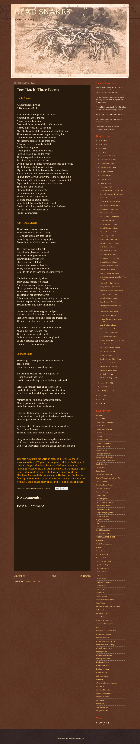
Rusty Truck (100, 603)
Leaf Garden (100, 527)
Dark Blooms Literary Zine (105, 461)
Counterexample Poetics (104, 457)
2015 (101, 145)
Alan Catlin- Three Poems (109, 258)
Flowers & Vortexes (103, 488)
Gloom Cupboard (102, 499)
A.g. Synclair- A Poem (108, 325)
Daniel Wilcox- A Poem (108, 366)
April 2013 (105, 187)
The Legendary (101, 652)
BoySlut (99, 436)
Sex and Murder (101, 613)
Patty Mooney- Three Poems (110, 287)
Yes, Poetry (100, 686)
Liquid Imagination (103, 530)
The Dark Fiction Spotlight (105, 645)
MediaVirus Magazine (104, 544)
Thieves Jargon (101, 672)
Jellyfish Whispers (102, 520)
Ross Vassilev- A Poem (108, 224)
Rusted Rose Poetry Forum (105, 599)
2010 (101, 404)
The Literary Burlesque (104, 655)
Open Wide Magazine (103, 565)
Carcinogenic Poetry (103, 447)
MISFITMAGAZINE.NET (105, 537)
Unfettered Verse (102, 676)
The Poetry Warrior (103, 662)
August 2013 (105, 171)
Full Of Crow (100, 495)
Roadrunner (100, 593)
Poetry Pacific (101, 579)
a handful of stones (102, 697)
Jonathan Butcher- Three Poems (111, 190)
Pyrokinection (101, 586)
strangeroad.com (102, 711)
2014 (101, 149)
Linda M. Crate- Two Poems (110, 202)
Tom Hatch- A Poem (107, 270)
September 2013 (107, 168)
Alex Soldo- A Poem (107, 344)
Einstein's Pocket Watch (104, 485)
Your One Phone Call (103, 690)
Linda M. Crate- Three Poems (110, 359)
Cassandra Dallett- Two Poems (111, 363)
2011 (101, 400)
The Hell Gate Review (104, 648)
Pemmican (99, 575)
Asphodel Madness (102, 419)
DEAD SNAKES (42, 11)
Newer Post (19, 575)
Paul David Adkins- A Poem (110, 348)
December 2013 (106, 156)
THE (97, 627)
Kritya (98, 523)
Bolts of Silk (100, 433)
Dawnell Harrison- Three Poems (111, 194)
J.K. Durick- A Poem (107, 247)
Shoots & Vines (101, 617)
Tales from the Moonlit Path (106, 631)
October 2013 (106, 164)
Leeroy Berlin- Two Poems (109, 273)
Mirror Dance (101, 551)
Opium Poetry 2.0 (102, 568)
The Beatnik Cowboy (103, 634)
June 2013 (104, 179)
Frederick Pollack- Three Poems (111, 291)
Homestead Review (103, 506)
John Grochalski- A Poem (109, 294)
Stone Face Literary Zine (104, 624)
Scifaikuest (100, 610)
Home (53, 575)
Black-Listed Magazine (104, 429)
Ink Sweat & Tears (102, 516)
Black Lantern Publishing (105, 422)
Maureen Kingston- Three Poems (112, 340)
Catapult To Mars (102, 450)
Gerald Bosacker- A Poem (109, 232)
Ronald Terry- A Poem (108, 315)
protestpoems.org (102, 707)
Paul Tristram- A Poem (108, 251)
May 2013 (104, 183)
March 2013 (105, 383)
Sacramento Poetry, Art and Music (108, 606)
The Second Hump (102, 669)
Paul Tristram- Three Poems (110, 205)
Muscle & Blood (102, 554)
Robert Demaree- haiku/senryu (111, 198)
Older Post (85, 575)
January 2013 (106, 391)
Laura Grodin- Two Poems (109, 239)
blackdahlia (100, 704)
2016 (101, 141)
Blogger (81, 739)
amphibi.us (100, 700)
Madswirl (99, 540)
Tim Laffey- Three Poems (109, 283)
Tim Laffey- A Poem (107, 213)
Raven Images (101, 589)
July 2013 (104, 175)
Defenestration (101, 468)
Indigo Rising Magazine (104, 513)
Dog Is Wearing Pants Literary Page (108, 478)
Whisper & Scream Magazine (106, 683)
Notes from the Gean (103, 561)
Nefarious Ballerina (103, 558)
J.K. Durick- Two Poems (109, 332)
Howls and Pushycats (103, 509)
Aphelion (99, 415)
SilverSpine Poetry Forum (105, 620)
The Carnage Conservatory (105, 641)
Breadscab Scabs (102, 440)
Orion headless (101, 572)
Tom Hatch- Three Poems (109, 312)
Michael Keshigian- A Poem (110, 378)
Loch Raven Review (103, 534)
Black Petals (100, 426)
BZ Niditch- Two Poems (109, 254)
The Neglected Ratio (103, 659)
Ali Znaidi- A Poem (107, 221)
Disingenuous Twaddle (104, 474)
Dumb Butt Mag (101, 481)
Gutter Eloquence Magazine (106, 502)
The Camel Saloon (102, 638)
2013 (101, 152)
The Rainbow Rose (103, 665)
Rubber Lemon (101, 596)
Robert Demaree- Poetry (109, 355)
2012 (101, 396)
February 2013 (106, 387)
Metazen (99, 547)
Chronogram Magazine (104, 454)
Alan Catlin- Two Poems (109, 209)
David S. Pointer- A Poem (109, 243)
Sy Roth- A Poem (106, 374)
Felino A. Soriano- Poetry (109, 266)
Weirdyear (99, 679)
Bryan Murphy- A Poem (108, 262)
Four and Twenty (102, 492)
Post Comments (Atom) (32, 581)
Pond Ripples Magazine (104, 582)
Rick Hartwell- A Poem (108, 336)
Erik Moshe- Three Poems (109, 217)
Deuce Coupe (101, 471)
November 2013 (107, 160)
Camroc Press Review (104, 443)
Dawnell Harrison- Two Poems (111, 329)
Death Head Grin (102, 464)
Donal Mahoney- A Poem (109, 228)
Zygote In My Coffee (103, 693)
